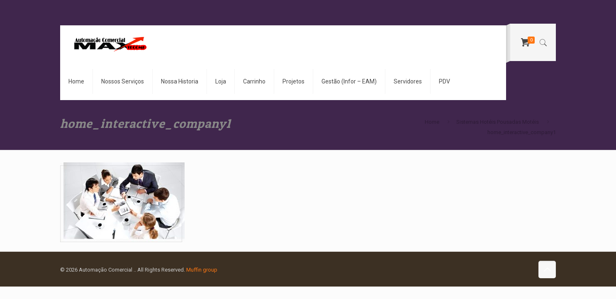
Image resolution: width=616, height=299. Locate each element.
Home (432, 122)
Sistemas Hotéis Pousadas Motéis (497, 122)
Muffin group (201, 270)
